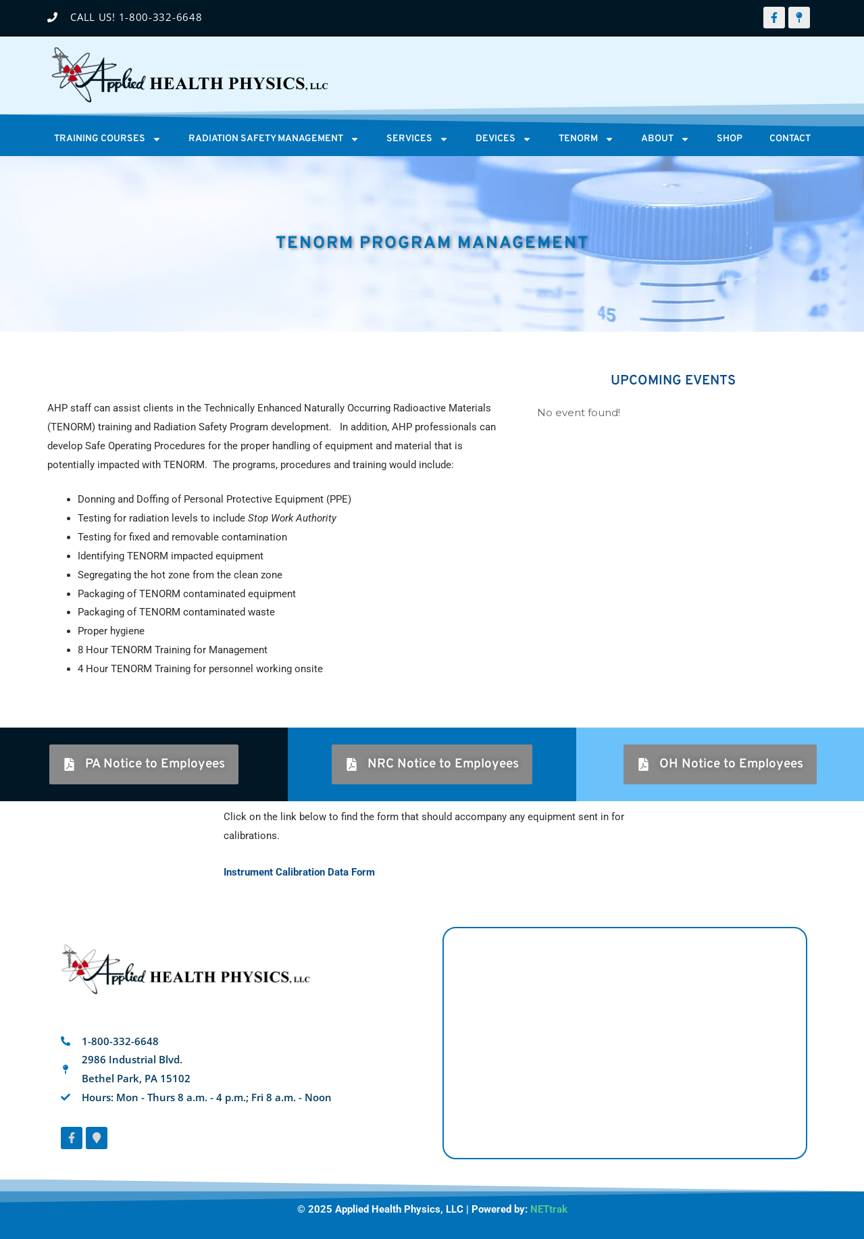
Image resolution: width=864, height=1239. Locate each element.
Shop (729, 139)
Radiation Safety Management (273, 139)
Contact (790, 139)
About (665, 139)
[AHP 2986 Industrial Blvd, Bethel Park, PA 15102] (625, 1043)
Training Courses (107, 139)
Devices (504, 139)
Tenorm (586, 139)
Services (417, 139)
